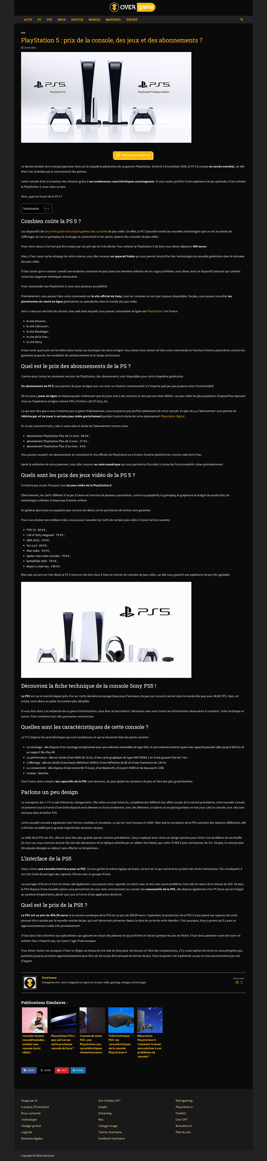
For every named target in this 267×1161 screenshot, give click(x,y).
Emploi (102, 1107)
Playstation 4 (184, 1107)
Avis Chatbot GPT (109, 1101)
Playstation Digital (172, 416)
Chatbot (181, 1113)
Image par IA (29, 1101)
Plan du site (183, 1132)
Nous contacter (31, 1113)
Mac (101, 1119)
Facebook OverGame (111, 1138)
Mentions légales (32, 1138)
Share (29, 1070)
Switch (77, 19)
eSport (132, 19)
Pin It (62, 1070)
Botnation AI (184, 1126)
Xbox (61, 19)
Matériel (113, 19)
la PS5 (48, 802)
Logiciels (26, 1132)
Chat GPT (182, 1119)
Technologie (29, 1119)
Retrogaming (184, 1101)
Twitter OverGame (110, 1132)
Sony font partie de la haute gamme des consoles (75, 231)
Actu (28, 19)
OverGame (49, 978)
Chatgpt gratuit (31, 1126)
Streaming (105, 1113)
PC (39, 19)
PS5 (49, 19)
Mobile (94, 19)
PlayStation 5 (156, 311)
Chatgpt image (107, 1126)
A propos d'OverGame (35, 1107)
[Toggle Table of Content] (44, 208)
